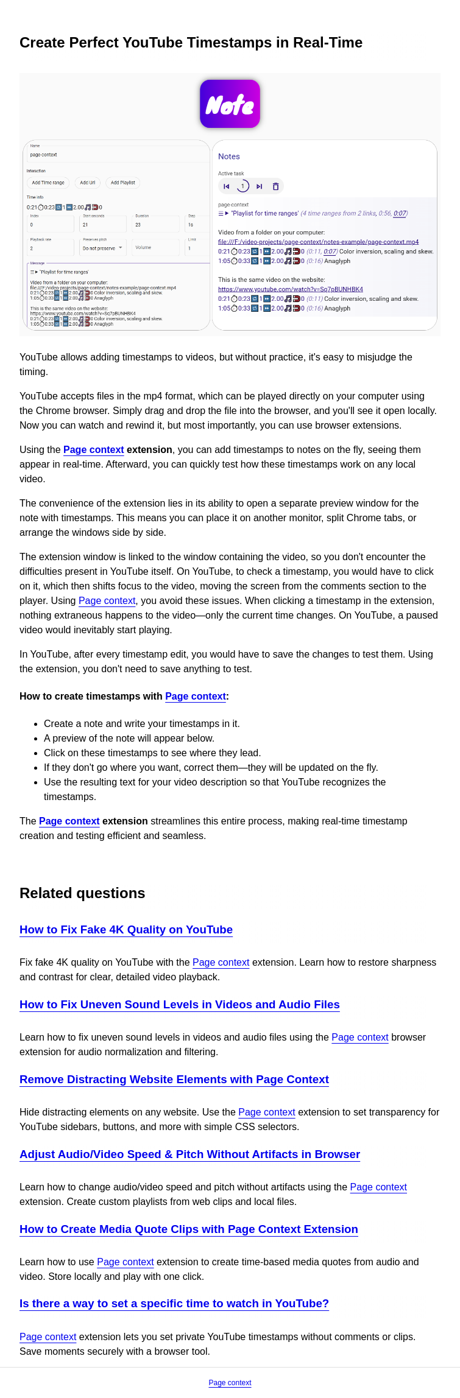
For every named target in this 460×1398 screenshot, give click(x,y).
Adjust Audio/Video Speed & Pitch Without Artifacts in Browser (189, 1154)
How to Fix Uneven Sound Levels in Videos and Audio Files (179, 1004)
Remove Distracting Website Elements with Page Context (174, 1079)
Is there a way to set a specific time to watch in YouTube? (174, 1303)
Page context (93, 449)
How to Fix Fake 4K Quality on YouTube (126, 929)
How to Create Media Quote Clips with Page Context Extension (188, 1229)
